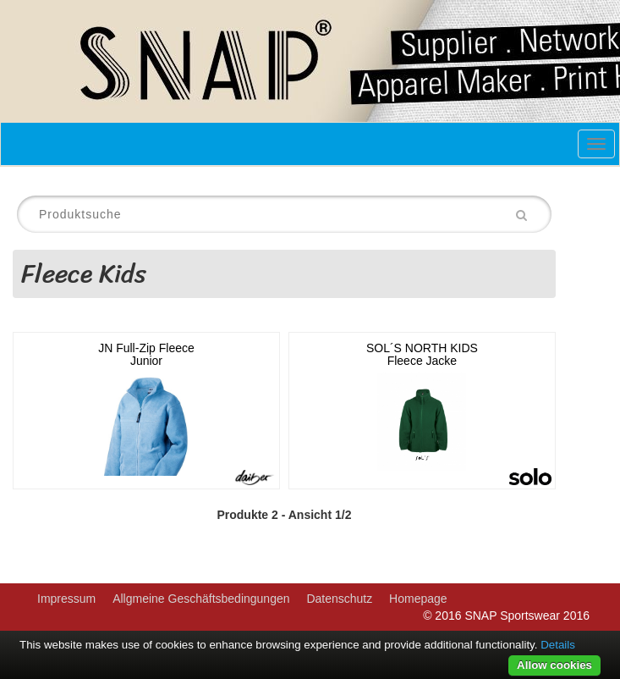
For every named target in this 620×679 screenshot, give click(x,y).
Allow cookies (554, 665)
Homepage (418, 598)
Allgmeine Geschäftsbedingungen (200, 598)
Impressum (66, 598)
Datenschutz (339, 598)
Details (557, 644)
